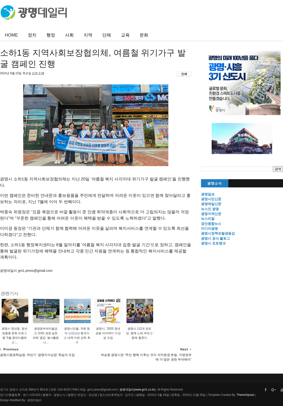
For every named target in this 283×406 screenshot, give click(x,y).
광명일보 (208, 194)
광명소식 (214, 183)
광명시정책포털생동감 (218, 233)
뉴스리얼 (208, 219)
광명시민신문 (211, 199)
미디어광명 (209, 228)
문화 (144, 35)
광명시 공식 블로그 (215, 238)
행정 (50, 35)
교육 (125, 35)
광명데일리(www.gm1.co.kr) (137, 389)
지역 (88, 35)
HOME (11, 35)
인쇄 (184, 74)
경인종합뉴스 (211, 224)
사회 (69, 35)
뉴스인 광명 (210, 209)
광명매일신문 (211, 204)
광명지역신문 (211, 214)
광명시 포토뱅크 (213, 243)
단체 (106, 35)
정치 (32, 35)
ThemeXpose (245, 395)
